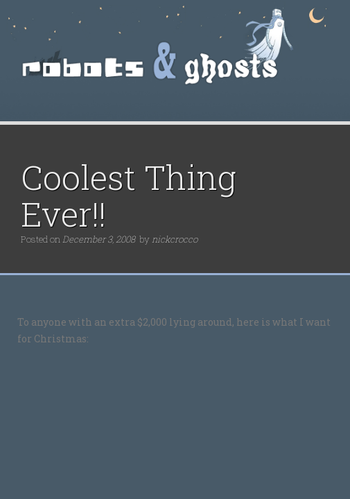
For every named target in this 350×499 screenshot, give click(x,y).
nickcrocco (175, 239)
